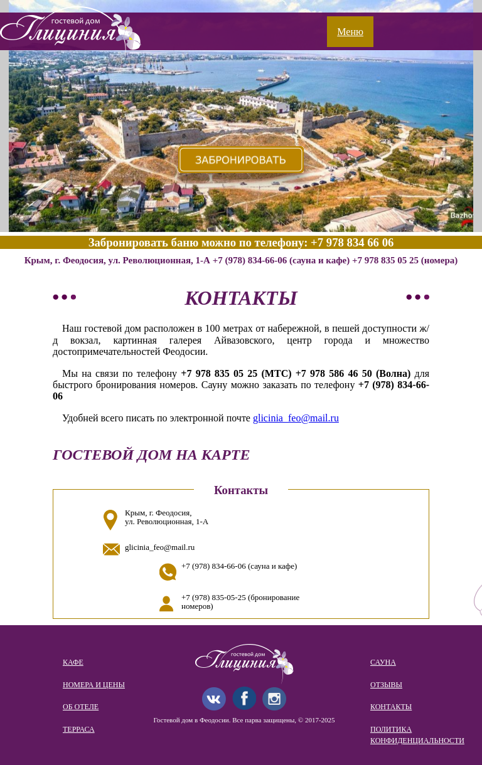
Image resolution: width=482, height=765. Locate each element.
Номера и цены (94, 684)
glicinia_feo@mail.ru (296, 418)
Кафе (73, 662)
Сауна (383, 662)
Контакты (391, 706)
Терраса (79, 729)
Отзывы (386, 684)
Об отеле (81, 706)
